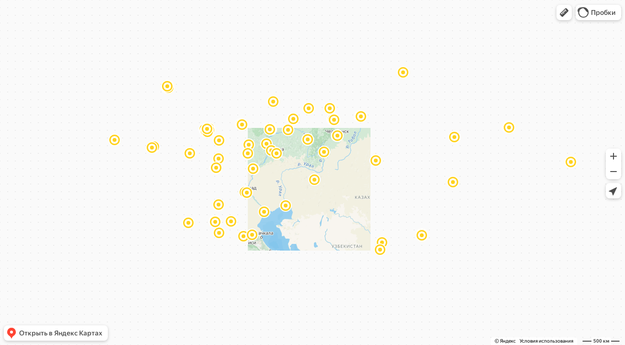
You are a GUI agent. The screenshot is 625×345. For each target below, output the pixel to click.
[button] (564, 12)
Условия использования (546, 341)
